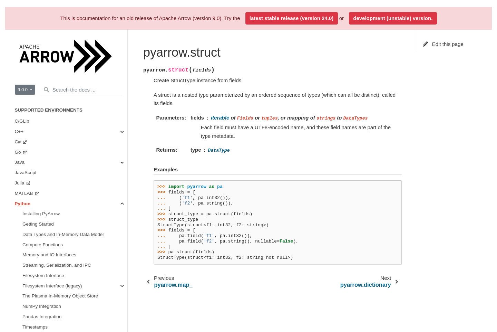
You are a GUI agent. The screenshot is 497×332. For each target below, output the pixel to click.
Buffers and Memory (51, 117)
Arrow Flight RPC (40, 44)
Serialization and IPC (52, 158)
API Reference (38, 85)
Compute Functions (50, 127)
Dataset (38, 199)
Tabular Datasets (39, 34)
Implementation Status (38, 291)
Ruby (21, 271)
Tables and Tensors (50, 147)
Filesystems (42, 188)
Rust (20, 281)
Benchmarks (35, 250)
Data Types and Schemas (58, 96)
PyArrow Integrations (44, 65)
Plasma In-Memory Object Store (63, 209)
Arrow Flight (42, 168)
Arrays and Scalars (50, 106)
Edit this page (443, 44)
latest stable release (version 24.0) (291, 18)
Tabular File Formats (51, 178)
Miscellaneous (45, 230)
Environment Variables (45, 75)
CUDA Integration (48, 219)
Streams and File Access (56, 137)
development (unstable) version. (392, 18)
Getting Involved (39, 240)
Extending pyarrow (41, 55)
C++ (20, 317)
